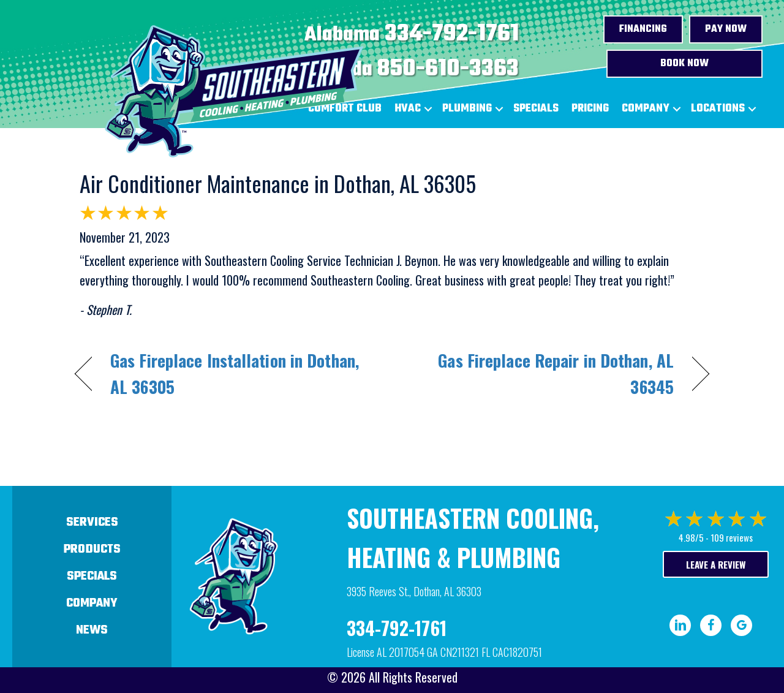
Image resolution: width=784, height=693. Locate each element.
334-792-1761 (452, 34)
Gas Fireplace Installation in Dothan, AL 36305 (234, 373)
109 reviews (731, 537)
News (92, 630)
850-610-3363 (448, 69)
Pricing (590, 109)
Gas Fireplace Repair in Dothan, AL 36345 (542, 373)
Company (645, 109)
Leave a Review (715, 564)
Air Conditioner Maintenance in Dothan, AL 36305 (278, 183)
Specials (536, 109)
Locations (718, 109)
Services (92, 522)
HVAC (407, 109)
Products (92, 549)
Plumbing (467, 109)
